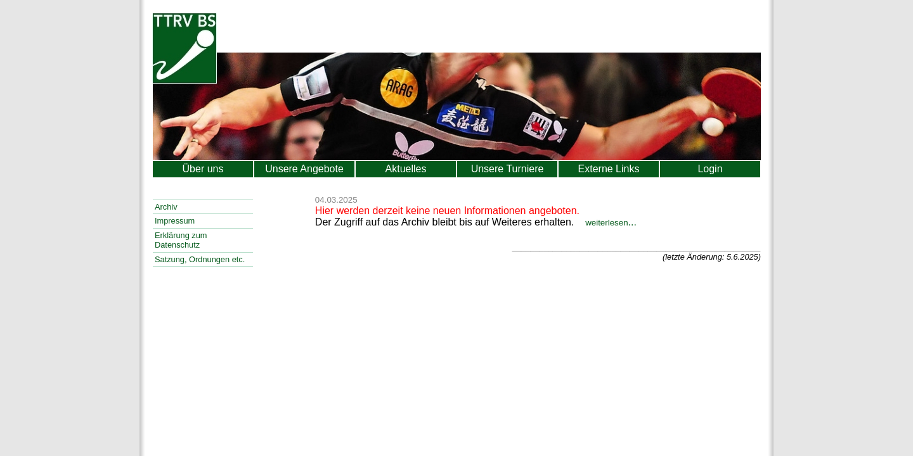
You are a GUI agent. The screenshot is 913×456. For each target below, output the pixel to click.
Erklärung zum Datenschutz (181, 240)
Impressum (175, 220)
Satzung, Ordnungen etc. (200, 259)
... (611, 222)
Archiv (166, 207)
